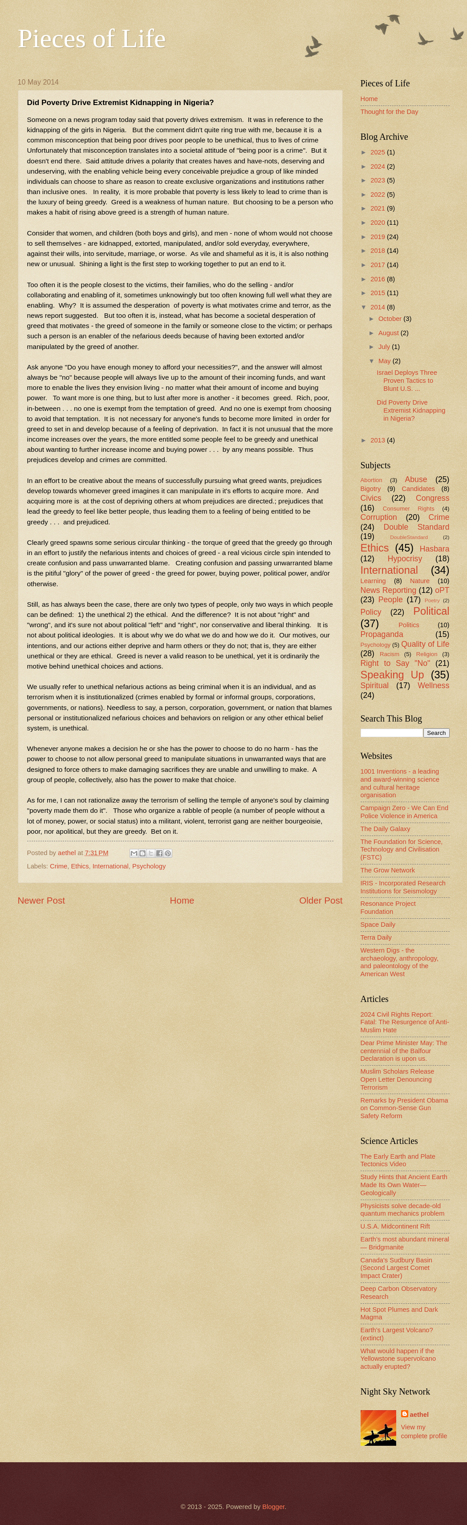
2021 (378, 208)
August (389, 333)
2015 (378, 292)
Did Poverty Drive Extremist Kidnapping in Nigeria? (411, 410)
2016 (378, 279)
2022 (378, 194)
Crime (58, 866)
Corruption (379, 517)
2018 (378, 250)
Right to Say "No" (395, 663)
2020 (378, 222)
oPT (442, 590)
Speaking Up (392, 675)
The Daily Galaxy (385, 828)
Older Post (320, 900)
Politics (408, 625)
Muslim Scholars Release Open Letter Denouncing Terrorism (398, 1079)
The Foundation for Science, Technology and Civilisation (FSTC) (402, 849)
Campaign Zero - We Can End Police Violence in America (405, 811)
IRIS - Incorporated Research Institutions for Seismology (403, 887)
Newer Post (41, 900)
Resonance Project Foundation (388, 907)
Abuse (416, 479)
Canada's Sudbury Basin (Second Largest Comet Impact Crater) (397, 1268)
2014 (378, 307)
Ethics (80, 866)
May (385, 361)
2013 (378, 440)
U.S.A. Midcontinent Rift (395, 1226)
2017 (378, 264)
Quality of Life (425, 644)
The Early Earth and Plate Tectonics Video (398, 1160)
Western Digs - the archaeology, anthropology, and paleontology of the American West (400, 962)
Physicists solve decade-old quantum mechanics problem (403, 1209)
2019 (378, 236)
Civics (371, 498)
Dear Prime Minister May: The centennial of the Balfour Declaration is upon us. (404, 1050)
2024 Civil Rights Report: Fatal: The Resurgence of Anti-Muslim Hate (405, 1022)
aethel (419, 1414)
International (111, 866)
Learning (373, 580)
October (390, 318)
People (390, 599)
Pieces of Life (92, 38)
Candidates (418, 488)
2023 (378, 180)
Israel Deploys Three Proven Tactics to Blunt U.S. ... (407, 380)
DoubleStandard (409, 537)
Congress (433, 498)
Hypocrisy (405, 558)
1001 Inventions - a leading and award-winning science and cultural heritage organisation (400, 783)
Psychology (149, 866)
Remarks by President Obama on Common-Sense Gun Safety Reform (404, 1108)
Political (431, 611)
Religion (427, 654)
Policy (371, 612)
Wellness (433, 685)
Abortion (371, 480)
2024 (378, 166)
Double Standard (416, 527)
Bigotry (371, 488)
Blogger (273, 1506)
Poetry (432, 600)
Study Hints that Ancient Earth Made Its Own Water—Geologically (404, 1184)
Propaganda (382, 634)
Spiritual (375, 685)
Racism (389, 654)
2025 (378, 152)
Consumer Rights (409, 508)
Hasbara (435, 548)
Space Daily (378, 924)
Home (182, 900)
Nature (420, 580)
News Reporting (389, 590)
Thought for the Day (389, 111)
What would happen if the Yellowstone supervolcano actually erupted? (398, 1358)
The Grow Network (388, 870)
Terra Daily (376, 937)
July (385, 346)
